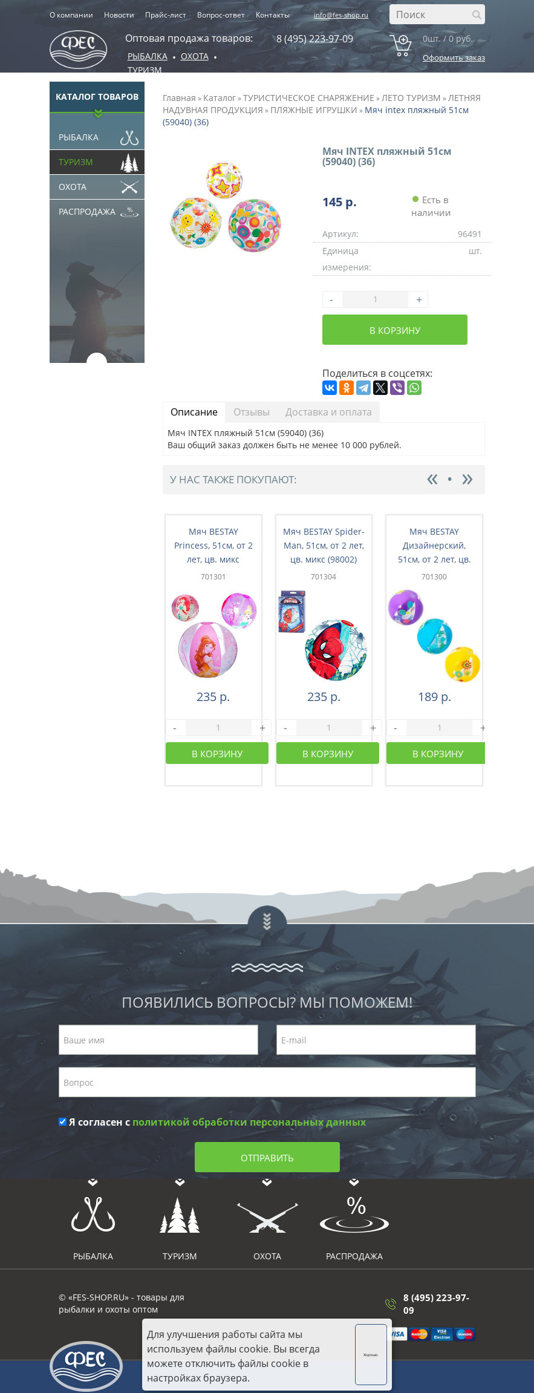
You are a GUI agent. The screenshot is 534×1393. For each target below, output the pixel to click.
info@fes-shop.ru (341, 14)
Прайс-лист (165, 15)
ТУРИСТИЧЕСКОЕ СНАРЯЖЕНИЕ (308, 97)
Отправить (267, 1158)
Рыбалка (148, 56)
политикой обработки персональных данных (249, 1122)
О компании (71, 15)
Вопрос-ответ (221, 15)
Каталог (219, 97)
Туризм (145, 70)
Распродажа (99, 208)
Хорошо (370, 1354)
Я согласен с (212, 1122)
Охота (99, 183)
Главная (179, 97)
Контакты (273, 15)
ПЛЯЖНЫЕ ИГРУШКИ (313, 110)
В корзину (395, 330)
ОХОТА (195, 56)
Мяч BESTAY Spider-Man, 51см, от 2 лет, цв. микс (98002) (324, 545)
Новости (119, 15)
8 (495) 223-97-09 (314, 38)
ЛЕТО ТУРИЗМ (411, 97)
